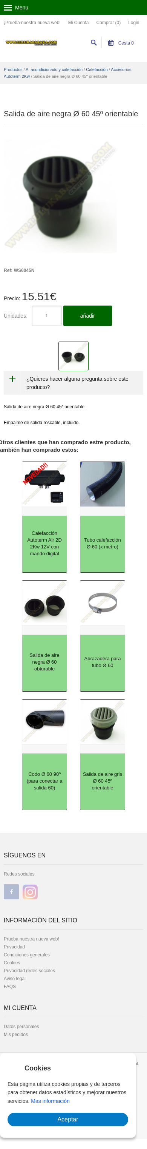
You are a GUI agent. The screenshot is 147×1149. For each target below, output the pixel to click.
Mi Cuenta (78, 22)
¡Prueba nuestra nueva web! (32, 22)
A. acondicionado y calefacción (54, 69)
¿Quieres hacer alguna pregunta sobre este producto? (77, 383)
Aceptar (67, 1119)
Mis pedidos (16, 1034)
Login (133, 22)
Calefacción (96, 69)
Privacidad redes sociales (29, 970)
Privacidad (14, 947)
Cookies (12, 962)
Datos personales (21, 1026)
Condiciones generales (27, 955)
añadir (87, 316)
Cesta (121, 43)
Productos (13, 69)
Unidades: (16, 316)
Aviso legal (15, 978)
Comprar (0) (108, 22)
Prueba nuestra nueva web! (31, 939)
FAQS (10, 986)
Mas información (50, 1101)
